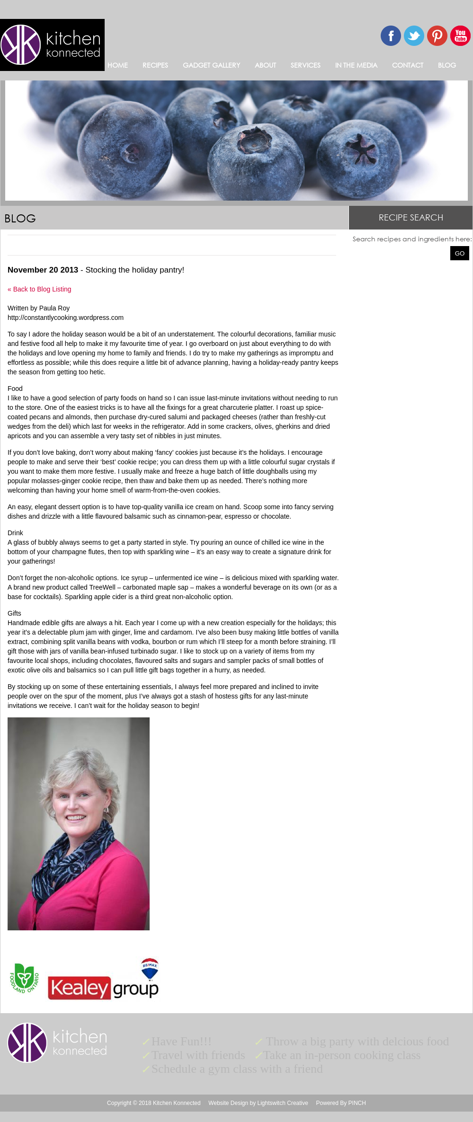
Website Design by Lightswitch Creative (258, 1103)
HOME (117, 65)
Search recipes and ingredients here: (412, 238)
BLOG (447, 65)
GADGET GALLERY (211, 65)
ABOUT (265, 65)
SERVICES (306, 65)
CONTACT (407, 65)
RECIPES (155, 65)
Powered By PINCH (341, 1103)
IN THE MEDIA (356, 65)
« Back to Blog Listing (39, 289)
